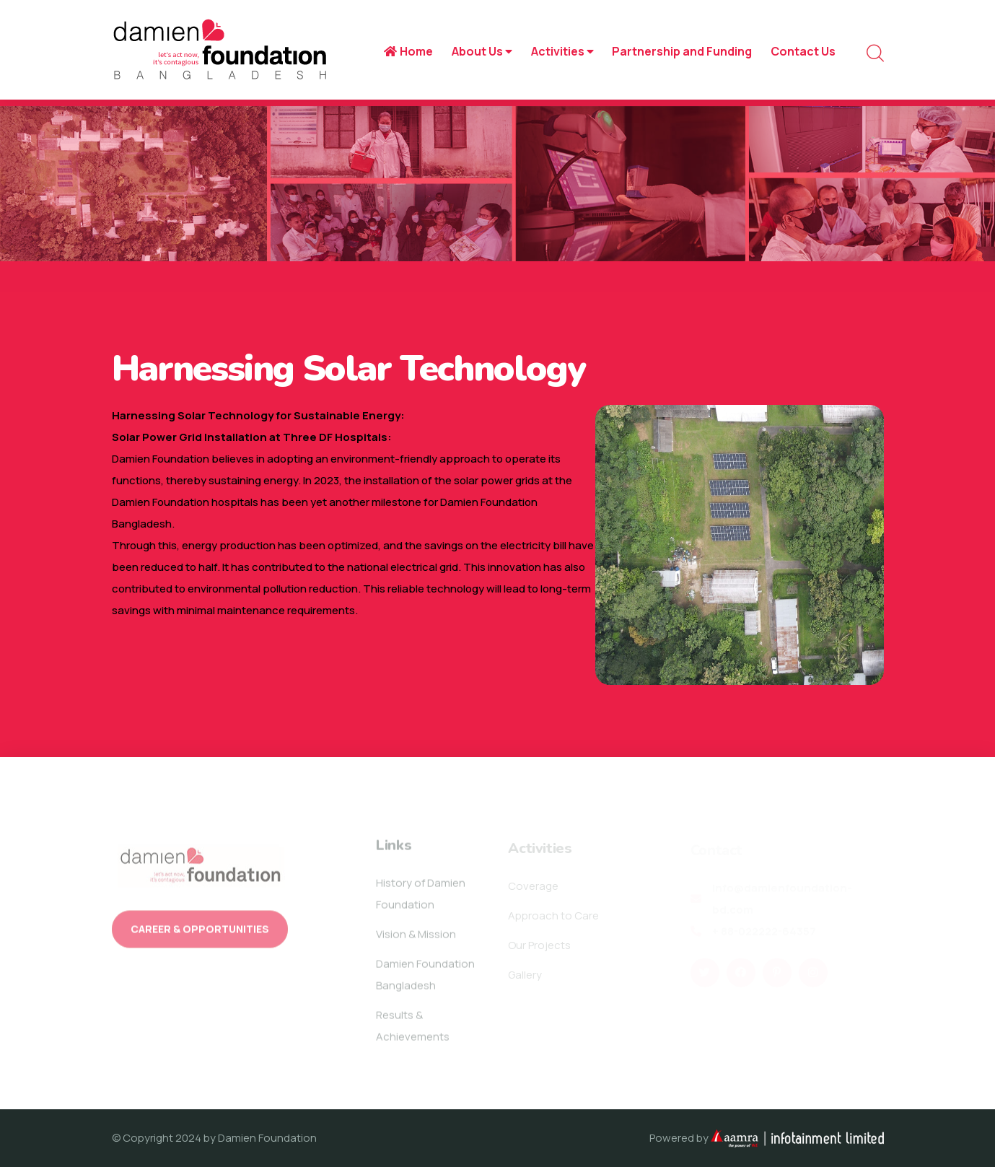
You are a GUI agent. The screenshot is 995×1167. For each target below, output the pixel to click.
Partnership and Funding (682, 51)
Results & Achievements (413, 1029)
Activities (562, 51)
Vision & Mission (416, 937)
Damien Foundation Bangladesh (425, 978)
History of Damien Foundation (420, 897)
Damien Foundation (267, 1137)
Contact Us (803, 51)
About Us (482, 51)
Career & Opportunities (200, 933)
